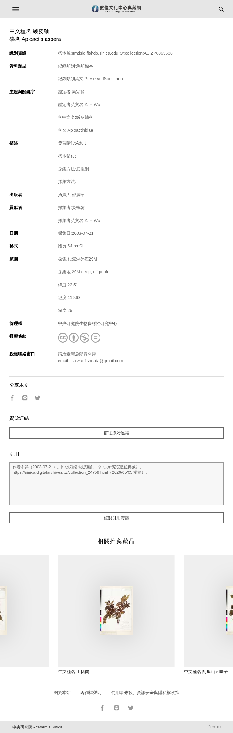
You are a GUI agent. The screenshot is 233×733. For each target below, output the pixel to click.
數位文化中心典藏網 (116, 9)
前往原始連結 (116, 432)
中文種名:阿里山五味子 (206, 671)
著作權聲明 (91, 692)
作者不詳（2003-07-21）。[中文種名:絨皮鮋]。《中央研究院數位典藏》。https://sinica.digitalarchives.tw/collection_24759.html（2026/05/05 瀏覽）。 (116, 483)
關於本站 (62, 692)
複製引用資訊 (116, 517)
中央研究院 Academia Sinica (37, 727)
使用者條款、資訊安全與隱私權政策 (145, 692)
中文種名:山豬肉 (73, 671)
